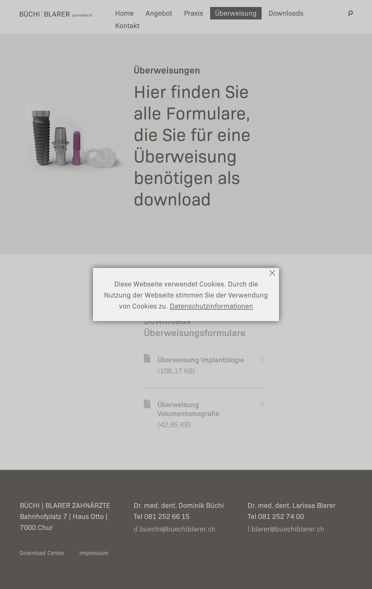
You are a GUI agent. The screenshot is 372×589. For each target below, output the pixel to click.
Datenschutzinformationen (211, 305)
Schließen (273, 273)
